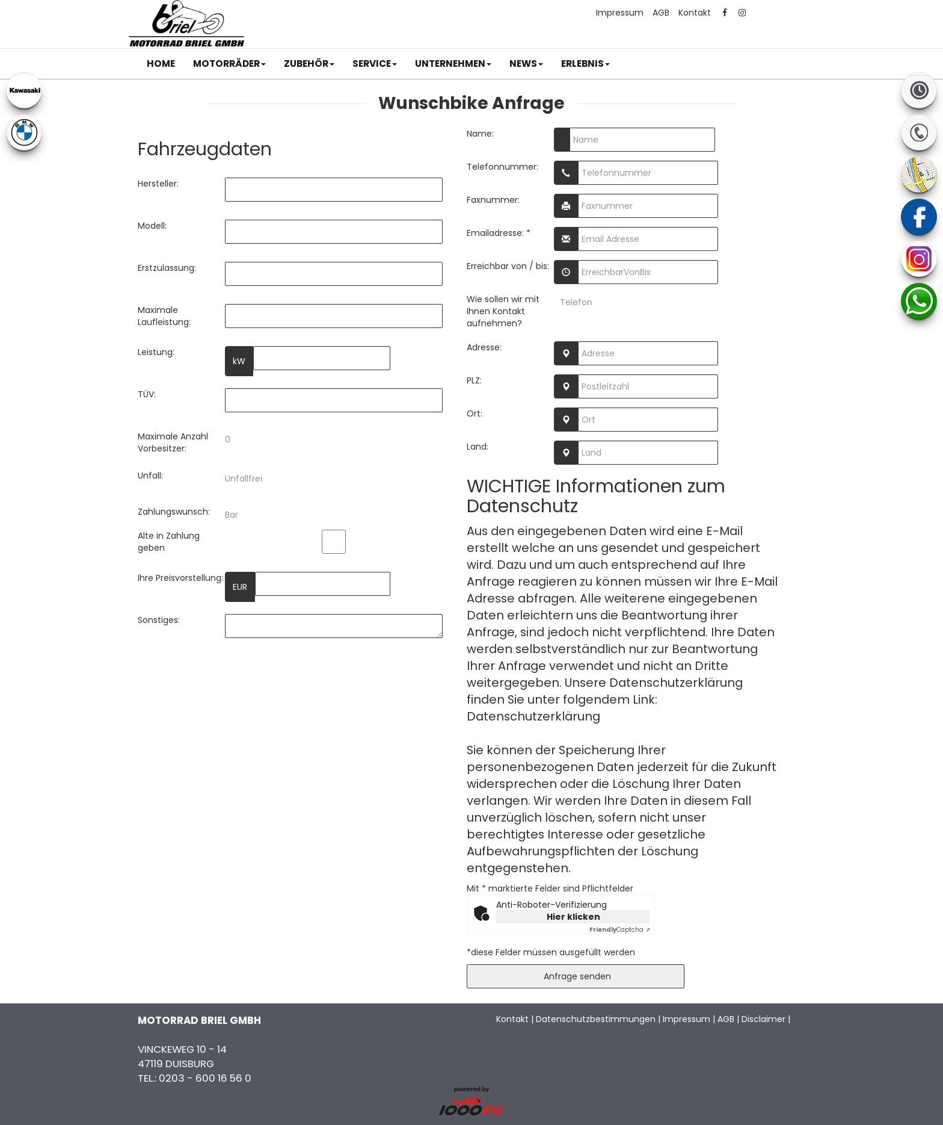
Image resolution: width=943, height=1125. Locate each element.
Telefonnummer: (502, 167)
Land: (477, 447)
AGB (661, 13)
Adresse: (484, 347)
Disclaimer (763, 1019)
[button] (229, 64)
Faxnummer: (493, 200)
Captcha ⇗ (619, 929)
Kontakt (694, 13)
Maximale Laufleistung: (164, 316)
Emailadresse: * (498, 233)
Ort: (474, 414)
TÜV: (147, 394)
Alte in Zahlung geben (169, 542)
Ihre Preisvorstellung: (180, 578)
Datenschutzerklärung (533, 716)
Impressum (620, 13)
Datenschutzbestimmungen (596, 1019)
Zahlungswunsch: (174, 512)
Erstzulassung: (167, 268)
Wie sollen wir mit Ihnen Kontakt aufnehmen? (503, 311)
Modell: (152, 226)
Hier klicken (573, 917)
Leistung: (156, 352)
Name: (480, 134)
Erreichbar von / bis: (508, 266)
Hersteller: (158, 184)
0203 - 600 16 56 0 (205, 1078)
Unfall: (150, 476)
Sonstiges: (159, 620)
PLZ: (474, 380)
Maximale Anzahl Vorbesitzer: (173, 442)
